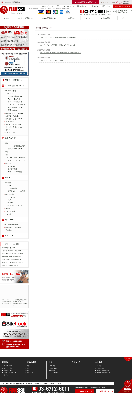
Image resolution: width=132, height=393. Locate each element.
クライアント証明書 (15, 102)
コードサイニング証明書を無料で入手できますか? (57, 45)
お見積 (108, 6)
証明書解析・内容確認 (13, 227)
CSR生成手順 (12, 188)
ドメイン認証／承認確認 (16, 157)
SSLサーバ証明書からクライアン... (12, 265)
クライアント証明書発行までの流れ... (13, 262)
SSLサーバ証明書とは (13, 80)
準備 (6, 143)
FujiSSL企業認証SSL (15, 96)
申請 (6, 152)
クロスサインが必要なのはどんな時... (13, 253)
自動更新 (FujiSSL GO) (13, 119)
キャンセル (12, 197)
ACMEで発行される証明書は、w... (12, 259)
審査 (6, 155)
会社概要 (97, 6)
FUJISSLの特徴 (10, 91)
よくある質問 (10, 211)
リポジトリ (9, 236)
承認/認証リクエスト (15, 205)
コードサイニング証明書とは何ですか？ (54, 60)
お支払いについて (11, 132)
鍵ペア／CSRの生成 (15, 149)
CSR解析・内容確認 (12, 224)
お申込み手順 (10, 138)
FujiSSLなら (13, 2)
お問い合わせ (84, 6)
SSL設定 (8, 183)
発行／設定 (9, 163)
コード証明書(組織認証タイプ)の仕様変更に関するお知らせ (60, 53)
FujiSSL (10, 93)
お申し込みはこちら (121, 6)
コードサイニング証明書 (16, 104)
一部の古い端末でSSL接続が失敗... (12, 251)
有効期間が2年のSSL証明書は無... (12, 256)
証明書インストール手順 (16, 191)
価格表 (7, 130)
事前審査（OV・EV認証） (14, 113)
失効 (9, 200)
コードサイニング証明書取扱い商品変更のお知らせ (58, 37)
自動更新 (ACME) (12, 116)
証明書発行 (12, 166)
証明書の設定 (12, 169)
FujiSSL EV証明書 (14, 99)
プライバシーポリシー (103, 370)
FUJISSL (6, 362)
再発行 (10, 202)
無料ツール (9, 220)
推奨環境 (8, 208)
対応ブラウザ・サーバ (13, 124)
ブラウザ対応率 (8, 368)
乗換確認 (8, 230)
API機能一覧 (9, 122)
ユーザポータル (49, 6)
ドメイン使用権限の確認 (16, 146)
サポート (8, 178)
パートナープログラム (67, 6)
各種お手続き (10, 194)
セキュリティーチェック (16, 160)
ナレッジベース (10, 214)
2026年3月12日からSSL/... (9, 248)
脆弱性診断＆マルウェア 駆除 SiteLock (17, 108)
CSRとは (11, 185)
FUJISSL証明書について (14, 86)
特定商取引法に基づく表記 (104, 372)
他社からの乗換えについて (14, 127)
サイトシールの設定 (15, 172)
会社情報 (98, 362)
